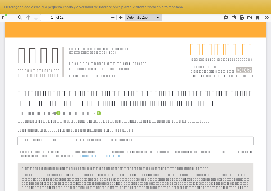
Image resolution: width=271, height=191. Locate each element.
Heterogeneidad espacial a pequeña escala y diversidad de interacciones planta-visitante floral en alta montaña (93, 7)
